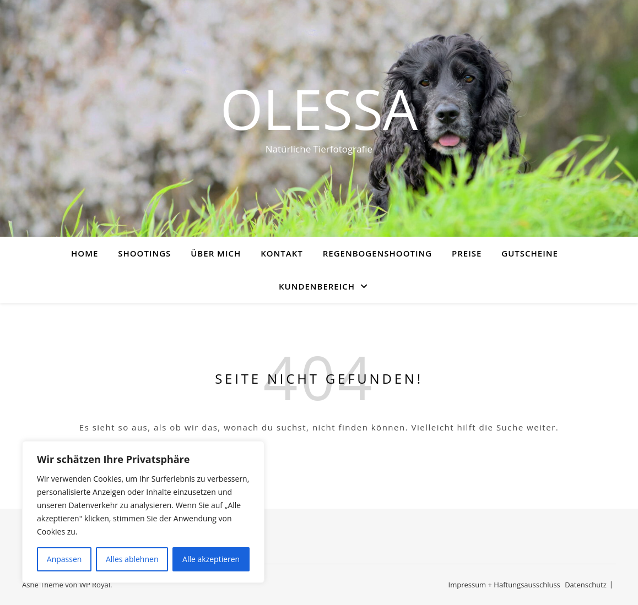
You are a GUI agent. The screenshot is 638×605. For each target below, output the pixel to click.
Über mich (216, 253)
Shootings (144, 253)
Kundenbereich (317, 286)
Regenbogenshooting (377, 253)
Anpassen (64, 559)
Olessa (319, 108)
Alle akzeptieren (211, 559)
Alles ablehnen (132, 559)
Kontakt (282, 253)
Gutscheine (529, 253)
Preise (467, 253)
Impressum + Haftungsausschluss (504, 585)
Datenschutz (586, 585)
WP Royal (94, 585)
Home (84, 253)
